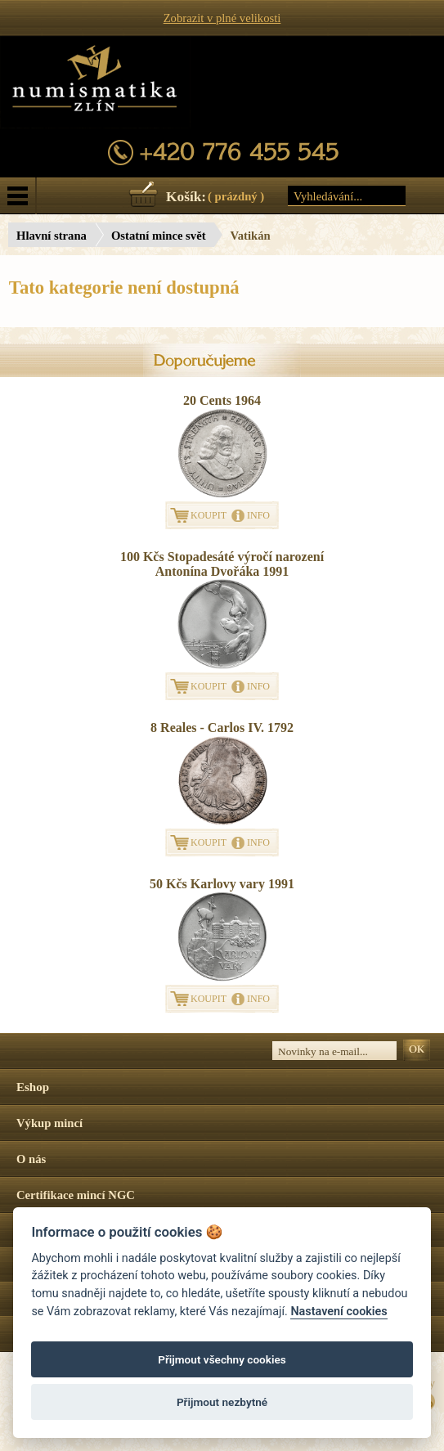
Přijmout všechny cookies (222, 1359)
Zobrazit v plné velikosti (222, 18)
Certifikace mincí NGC (75, 1195)
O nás (31, 1159)
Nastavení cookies (338, 1311)
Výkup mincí (49, 1123)
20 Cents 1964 (222, 400)
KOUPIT (208, 515)
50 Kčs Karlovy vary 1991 (222, 884)
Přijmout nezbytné (222, 1401)
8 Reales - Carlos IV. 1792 (222, 727)
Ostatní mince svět (158, 235)
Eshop (32, 1087)
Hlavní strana (51, 235)
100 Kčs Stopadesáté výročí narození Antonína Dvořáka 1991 (222, 564)
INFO (258, 515)
